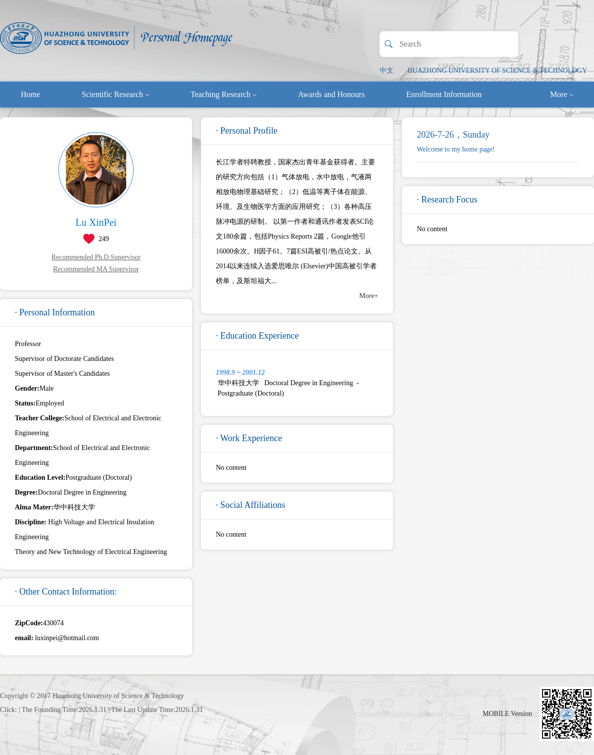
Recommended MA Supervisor (96, 269)
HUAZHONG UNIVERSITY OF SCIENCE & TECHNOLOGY (497, 70)
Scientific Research (115, 94)
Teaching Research (223, 94)
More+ (368, 296)
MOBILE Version (507, 713)
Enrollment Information (444, 94)
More (561, 94)
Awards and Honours (331, 94)
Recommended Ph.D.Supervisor (96, 257)
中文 (387, 70)
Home (30, 94)
